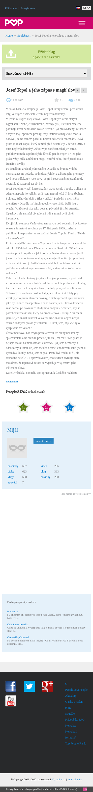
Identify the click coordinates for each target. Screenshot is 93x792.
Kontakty (70, 725)
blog (43, 471)
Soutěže (70, 713)
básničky (13, 466)
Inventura (12, 611)
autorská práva (74, 779)
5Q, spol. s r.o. (58, 779)
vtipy (11, 477)
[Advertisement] (46, 545)
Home (9, 35)
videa (44, 466)
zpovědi (12, 482)
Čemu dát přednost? (18, 637)
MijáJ (13, 430)
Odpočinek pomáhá (18, 624)
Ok (85, 789)
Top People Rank (75, 743)
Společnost (24, 35)
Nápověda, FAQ (75, 719)
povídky (45, 477)
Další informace (68, 789)
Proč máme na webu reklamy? (76, 493)
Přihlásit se (11, 8)
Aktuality (70, 695)
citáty (11, 471)
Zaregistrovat (28, 8)
